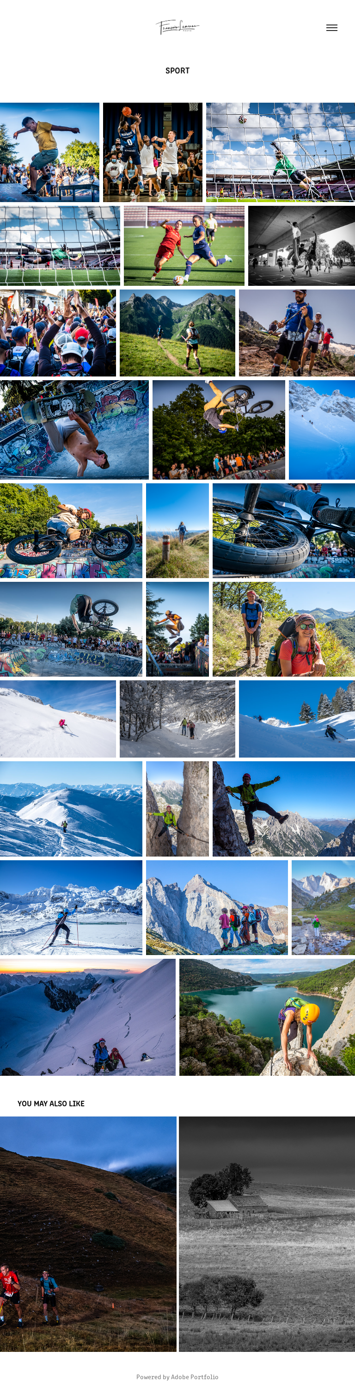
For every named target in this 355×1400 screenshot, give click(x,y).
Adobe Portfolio (195, 1376)
